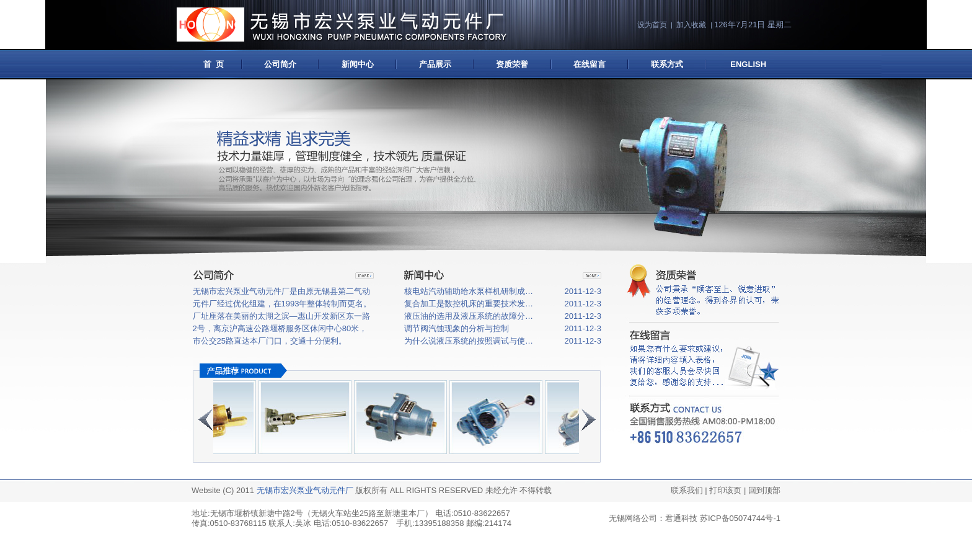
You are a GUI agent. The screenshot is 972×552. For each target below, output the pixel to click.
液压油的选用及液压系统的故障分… (468, 316)
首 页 (210, 64)
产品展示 (435, 64)
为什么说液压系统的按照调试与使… (468, 340)
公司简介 (280, 64)
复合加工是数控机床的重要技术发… (468, 303)
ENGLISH (748, 64)
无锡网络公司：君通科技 (653, 518)
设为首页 (652, 24)
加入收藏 (691, 24)
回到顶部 (764, 490)
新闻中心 (358, 64)
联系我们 (687, 490)
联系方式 (667, 64)
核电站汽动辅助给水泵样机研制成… (468, 291)
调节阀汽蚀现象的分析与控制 (456, 328)
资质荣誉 (512, 64)
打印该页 (725, 490)
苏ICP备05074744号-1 (740, 518)
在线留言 (589, 64)
